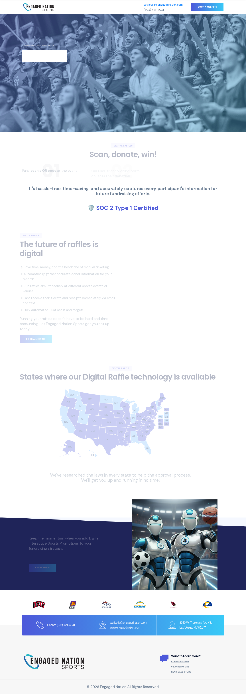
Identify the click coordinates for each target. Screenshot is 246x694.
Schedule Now (180, 661)
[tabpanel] (123, 73)
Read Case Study (181, 672)
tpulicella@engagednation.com (163, 5)
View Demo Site (180, 666)
